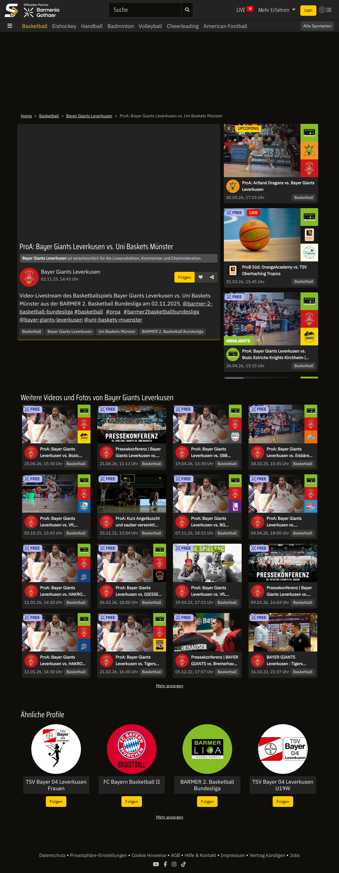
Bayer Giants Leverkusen (89, 116)
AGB (176, 855)
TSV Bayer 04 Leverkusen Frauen (56, 785)
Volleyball (150, 26)
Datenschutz (53, 855)
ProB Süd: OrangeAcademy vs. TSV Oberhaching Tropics (274, 270)
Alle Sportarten (317, 26)
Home (26, 116)
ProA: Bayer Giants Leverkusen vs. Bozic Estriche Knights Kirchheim (59, 452)
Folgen (184, 277)
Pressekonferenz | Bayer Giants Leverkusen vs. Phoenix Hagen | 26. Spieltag (289, 591)
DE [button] (325, 10)
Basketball (34, 26)
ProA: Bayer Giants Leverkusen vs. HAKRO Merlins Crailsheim (61, 591)
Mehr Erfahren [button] (274, 10)
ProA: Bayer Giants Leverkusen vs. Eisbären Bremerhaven (289, 452)
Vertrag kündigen (267, 855)
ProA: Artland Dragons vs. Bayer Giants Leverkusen (278, 186)
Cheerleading (183, 26)
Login (308, 10)
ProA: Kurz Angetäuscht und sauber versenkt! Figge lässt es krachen (137, 522)
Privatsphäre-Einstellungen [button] (99, 855)
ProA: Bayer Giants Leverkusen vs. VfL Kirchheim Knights (208, 591)
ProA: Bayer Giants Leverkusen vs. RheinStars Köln (284, 522)
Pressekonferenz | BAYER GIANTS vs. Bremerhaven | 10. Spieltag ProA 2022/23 (214, 660)
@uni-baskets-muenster (113, 319)
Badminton (120, 26)
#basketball (88, 311)
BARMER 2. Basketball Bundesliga (172, 331)
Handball (92, 26)
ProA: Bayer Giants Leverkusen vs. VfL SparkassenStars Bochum (64, 522)
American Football (225, 26)
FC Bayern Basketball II (132, 782)
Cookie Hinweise (150, 855)
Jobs (295, 855)
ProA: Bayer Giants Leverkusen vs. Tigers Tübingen (135, 660)
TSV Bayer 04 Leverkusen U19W (282, 785)
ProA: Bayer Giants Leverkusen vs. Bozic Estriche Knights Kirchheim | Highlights (274, 354)
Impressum (233, 855)
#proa (113, 311)
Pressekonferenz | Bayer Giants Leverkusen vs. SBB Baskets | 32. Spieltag (138, 452)
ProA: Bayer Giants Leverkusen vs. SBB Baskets (209, 452)
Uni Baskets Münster (117, 331)
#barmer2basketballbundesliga (161, 311)
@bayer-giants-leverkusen (51, 319)
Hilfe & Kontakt (201, 855)
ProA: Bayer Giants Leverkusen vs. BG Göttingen (208, 522)
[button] (201, 277)
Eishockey (64, 26)
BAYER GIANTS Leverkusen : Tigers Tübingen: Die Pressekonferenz (285, 660)
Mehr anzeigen (169, 685)
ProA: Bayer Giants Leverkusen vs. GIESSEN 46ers (138, 591)
